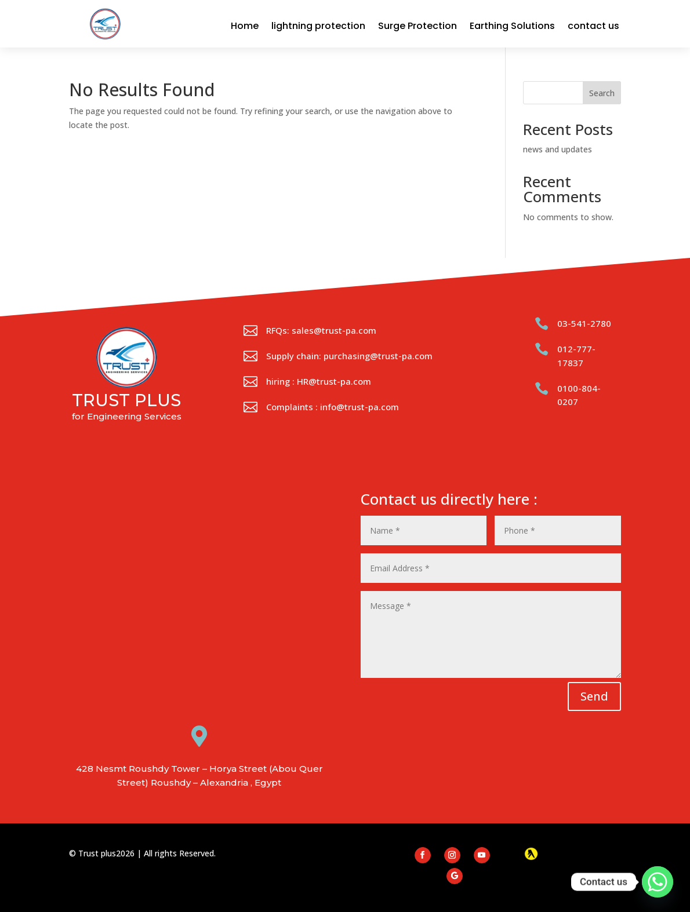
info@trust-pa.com (359, 407)
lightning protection (318, 25)
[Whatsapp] (657, 882)
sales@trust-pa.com (334, 330)
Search (602, 93)
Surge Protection (417, 25)
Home (245, 25)
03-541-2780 (584, 323)
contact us (593, 25)
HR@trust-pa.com (334, 381)
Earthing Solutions (512, 25)
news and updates (557, 149)
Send (594, 696)
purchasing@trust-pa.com (378, 356)
